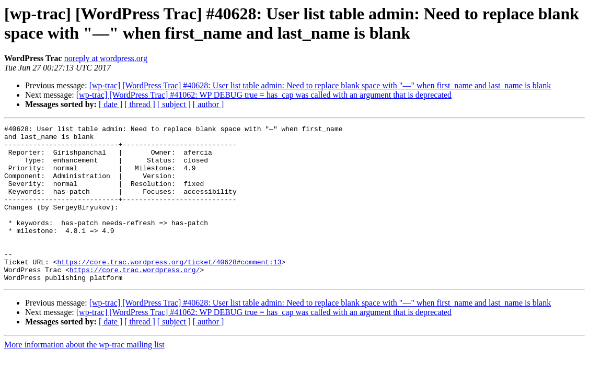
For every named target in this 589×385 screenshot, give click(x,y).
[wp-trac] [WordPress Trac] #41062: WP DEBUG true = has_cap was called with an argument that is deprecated (264, 94)
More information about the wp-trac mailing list (84, 375)
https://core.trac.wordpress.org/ (135, 299)
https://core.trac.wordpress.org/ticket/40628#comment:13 (169, 290)
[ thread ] (139, 104)
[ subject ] (174, 104)
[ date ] (110, 104)
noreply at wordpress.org (105, 58)
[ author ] (208, 104)
